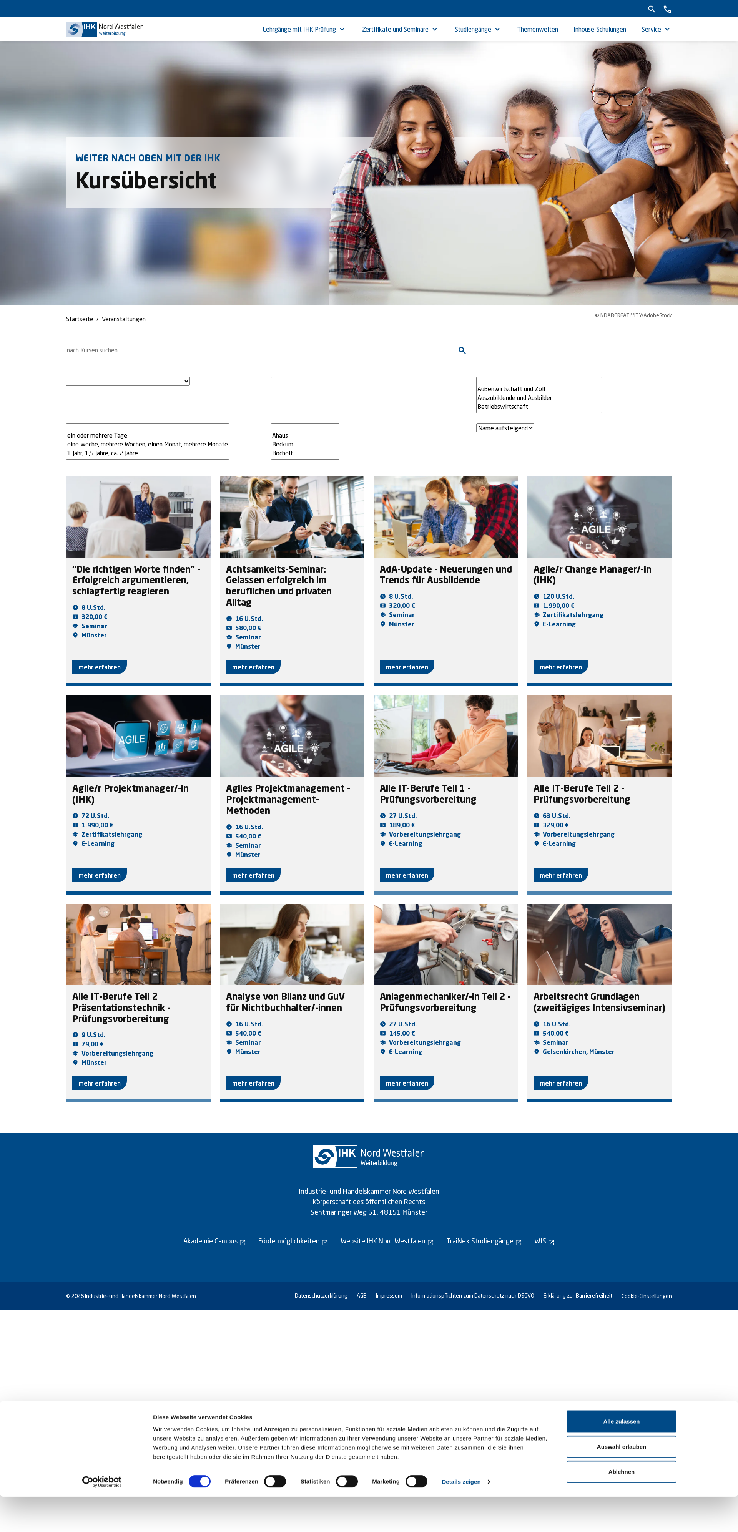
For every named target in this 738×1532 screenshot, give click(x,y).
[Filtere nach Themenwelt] (539, 395)
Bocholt (305, 453)
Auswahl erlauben (621, 1482)
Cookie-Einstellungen (647, 1296)
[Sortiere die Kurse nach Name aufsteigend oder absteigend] (505, 427)
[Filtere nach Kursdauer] (147, 441)
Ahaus (305, 435)
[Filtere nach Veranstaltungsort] (305, 441)
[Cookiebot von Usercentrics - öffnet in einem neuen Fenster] (102, 1517)
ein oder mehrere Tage (147, 435)
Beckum (305, 444)
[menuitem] (305, 29)
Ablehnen (621, 1507)
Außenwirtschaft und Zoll (539, 389)
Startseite (79, 318)
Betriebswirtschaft (539, 406)
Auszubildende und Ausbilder (539, 397)
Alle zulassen (621, 1456)
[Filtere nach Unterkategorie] (272, 392)
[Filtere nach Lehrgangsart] (128, 381)
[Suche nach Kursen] (262, 350)
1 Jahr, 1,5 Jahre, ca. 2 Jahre (147, 453)
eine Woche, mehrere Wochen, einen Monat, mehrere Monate (147, 444)
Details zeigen (461, 1517)
